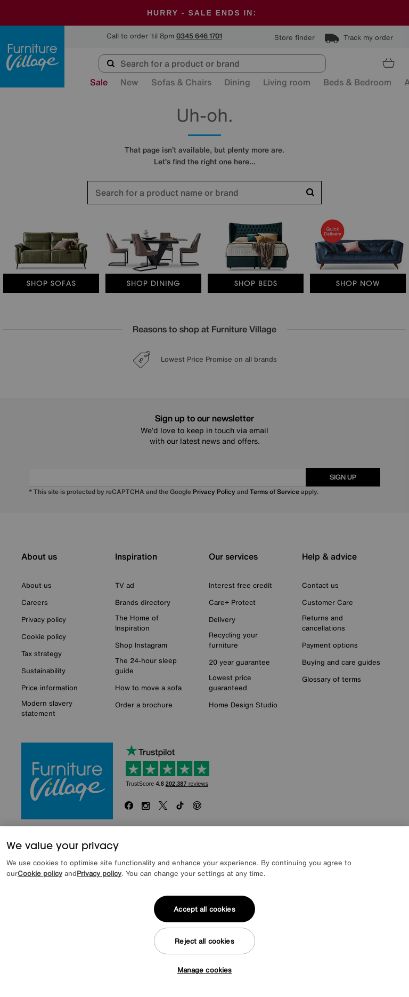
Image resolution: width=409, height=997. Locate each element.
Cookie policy (40, 873)
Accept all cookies (204, 909)
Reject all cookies (204, 941)
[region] (204, 911)
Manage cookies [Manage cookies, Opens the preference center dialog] (204, 970)
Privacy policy (99, 873)
